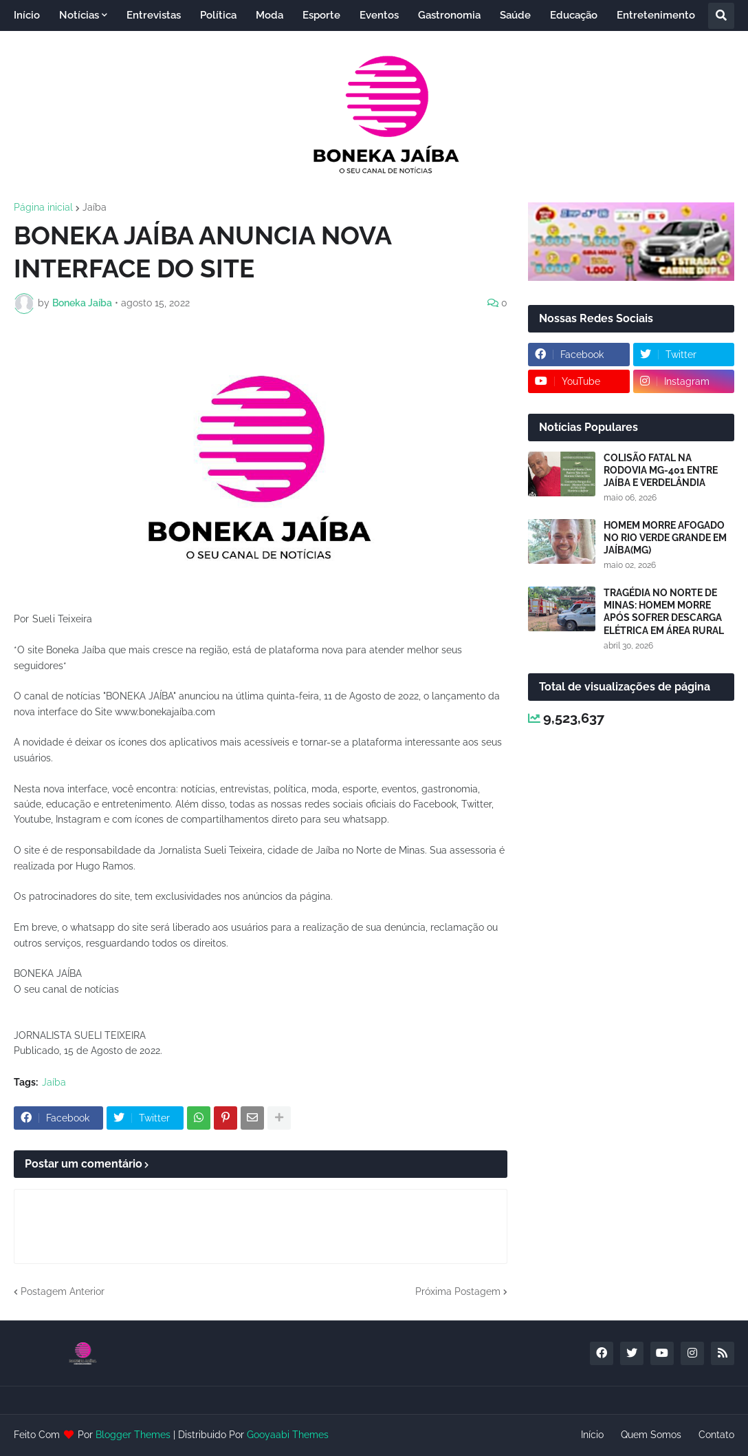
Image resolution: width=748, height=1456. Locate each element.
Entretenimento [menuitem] (656, 15)
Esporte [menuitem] (321, 15)
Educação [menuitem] (573, 15)
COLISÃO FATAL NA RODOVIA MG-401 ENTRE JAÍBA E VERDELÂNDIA (661, 470)
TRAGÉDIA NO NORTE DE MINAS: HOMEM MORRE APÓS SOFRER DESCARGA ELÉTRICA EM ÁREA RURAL (664, 611)
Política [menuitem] (218, 15)
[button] (721, 16)
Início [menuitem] (27, 15)
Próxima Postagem (457, 1291)
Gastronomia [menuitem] (449, 15)
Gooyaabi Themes (288, 1434)
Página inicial (43, 207)
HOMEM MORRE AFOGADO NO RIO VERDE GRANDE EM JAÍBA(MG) (665, 538)
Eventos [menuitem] (379, 15)
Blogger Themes (133, 1434)
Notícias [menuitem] (79, 15)
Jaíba (94, 207)
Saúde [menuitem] (515, 15)
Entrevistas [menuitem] (153, 15)
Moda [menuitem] (269, 15)
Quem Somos (651, 1434)
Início (592, 1434)
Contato (716, 1434)
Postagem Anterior (62, 1291)
